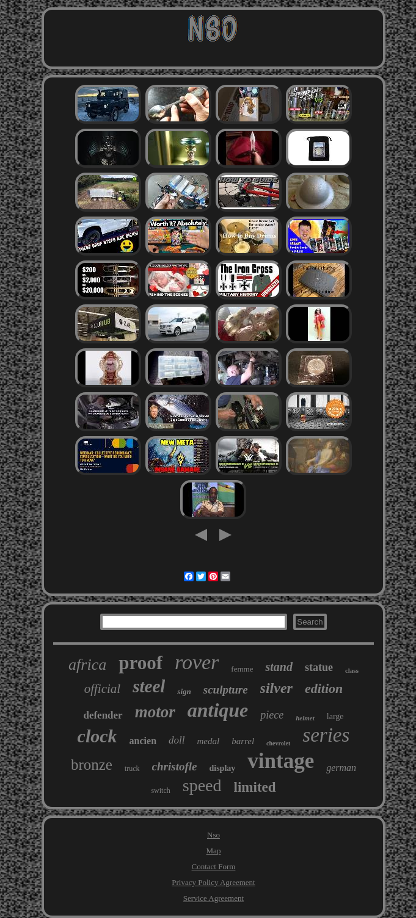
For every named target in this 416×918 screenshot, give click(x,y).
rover (197, 662)
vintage (280, 761)
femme (242, 668)
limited (255, 787)
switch (160, 790)
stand (278, 666)
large (335, 716)
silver (276, 688)
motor (155, 712)
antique (218, 710)
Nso (213, 834)
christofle (174, 766)
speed (202, 785)
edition (324, 688)
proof (140, 662)
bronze (91, 764)
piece (271, 715)
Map (213, 850)
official (102, 688)
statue (319, 667)
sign (184, 691)
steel (149, 686)
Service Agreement (213, 898)
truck (132, 768)
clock (97, 736)
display (222, 768)
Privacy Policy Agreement (213, 882)
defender (102, 715)
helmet (305, 718)
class (352, 670)
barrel (243, 741)
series (325, 735)
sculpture (225, 689)
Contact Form (214, 866)
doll (176, 740)
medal (208, 741)
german (341, 767)
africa (87, 664)
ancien (143, 741)
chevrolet (278, 743)
